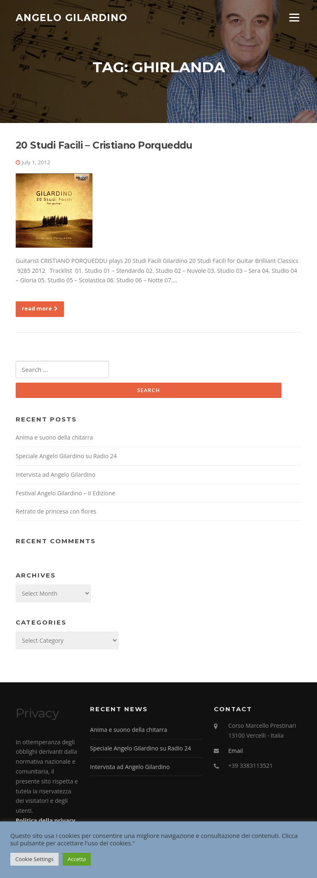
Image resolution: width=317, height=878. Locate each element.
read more (40, 310)
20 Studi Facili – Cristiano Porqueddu (104, 146)
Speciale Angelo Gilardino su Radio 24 (66, 457)
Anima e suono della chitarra (54, 439)
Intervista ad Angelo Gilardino (55, 476)
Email (235, 752)
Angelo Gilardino (72, 17)
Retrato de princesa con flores (56, 513)
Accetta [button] (77, 859)
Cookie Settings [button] (34, 859)
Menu (294, 17)
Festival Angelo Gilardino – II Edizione (65, 494)
